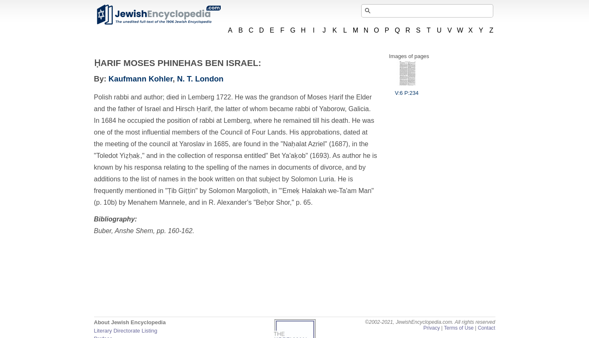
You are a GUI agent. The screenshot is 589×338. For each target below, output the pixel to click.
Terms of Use (459, 328)
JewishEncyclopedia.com (158, 14)
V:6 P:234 (407, 90)
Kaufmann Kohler (141, 78)
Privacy (431, 328)
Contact (486, 328)
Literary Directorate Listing (126, 331)
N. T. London (200, 78)
